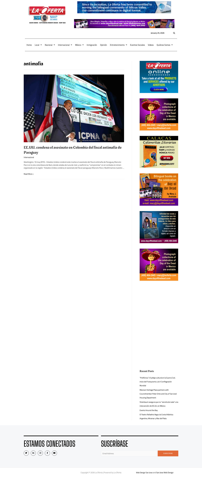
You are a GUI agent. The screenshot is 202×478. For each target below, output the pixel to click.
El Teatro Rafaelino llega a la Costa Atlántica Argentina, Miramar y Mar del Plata (158, 416)
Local (38, 45)
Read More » (29, 174)
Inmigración (92, 45)
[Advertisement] (159, 304)
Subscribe (168, 453)
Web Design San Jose (144, 473)
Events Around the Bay (149, 410)
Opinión (103, 45)
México (79, 45)
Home (29, 45)
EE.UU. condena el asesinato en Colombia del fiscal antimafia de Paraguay (73, 150)
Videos (151, 45)
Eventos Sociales (137, 45)
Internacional (65, 45)
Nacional (50, 45)
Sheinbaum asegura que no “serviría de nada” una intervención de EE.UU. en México (158, 404)
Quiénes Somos (165, 45)
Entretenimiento (118, 45)
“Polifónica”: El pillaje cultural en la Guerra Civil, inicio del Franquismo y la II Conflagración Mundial (159, 381)
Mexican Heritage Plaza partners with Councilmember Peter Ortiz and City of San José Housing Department (159, 393)
